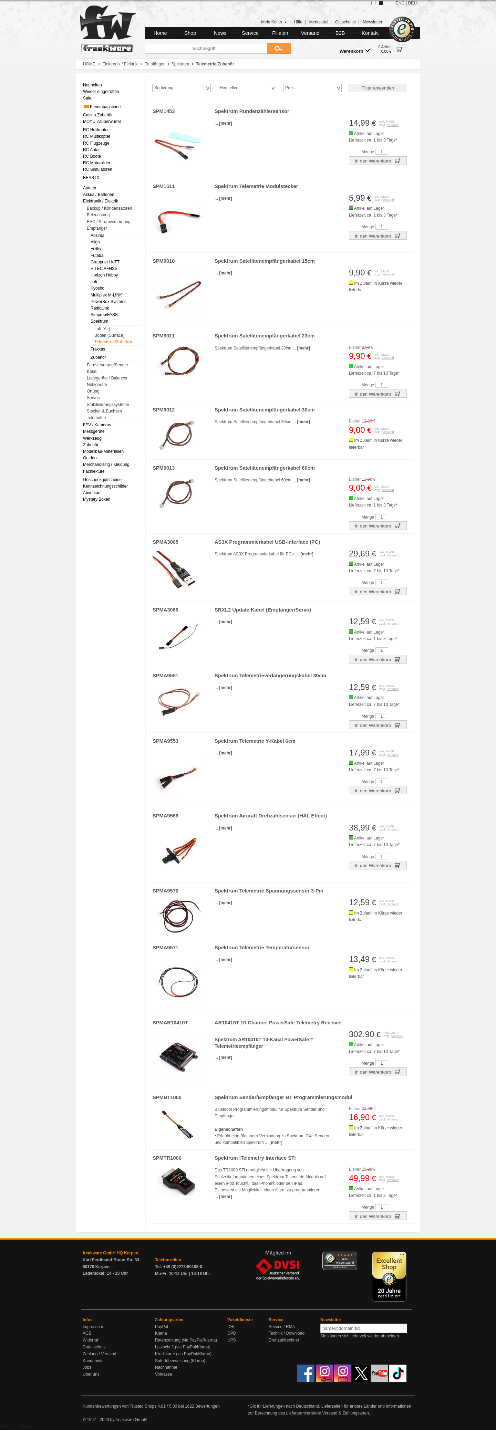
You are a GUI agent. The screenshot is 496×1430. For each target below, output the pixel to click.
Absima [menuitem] (97, 235)
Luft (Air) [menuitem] (102, 328)
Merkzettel (318, 22)
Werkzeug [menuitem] (92, 438)
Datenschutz (94, 1347)
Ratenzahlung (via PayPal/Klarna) (186, 1340)
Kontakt (370, 33)
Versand (310, 33)
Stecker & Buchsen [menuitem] (104, 411)
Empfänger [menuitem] (97, 228)
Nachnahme (166, 1367)
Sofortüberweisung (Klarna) (180, 1360)
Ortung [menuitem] (93, 391)
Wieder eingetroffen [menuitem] (101, 91)
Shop (190, 33)
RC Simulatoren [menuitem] (97, 169)
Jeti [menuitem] (94, 281)
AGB (87, 1333)
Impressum (93, 1326)
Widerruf (90, 1340)
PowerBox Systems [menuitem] (108, 301)
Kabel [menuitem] (92, 371)
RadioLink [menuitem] (100, 308)
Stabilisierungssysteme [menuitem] (108, 404)
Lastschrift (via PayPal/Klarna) (182, 1347)
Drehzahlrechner (284, 1340)
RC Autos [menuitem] (92, 149)
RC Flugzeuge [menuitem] (96, 143)
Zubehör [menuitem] (98, 357)
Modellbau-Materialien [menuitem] (103, 451)
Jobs (87, 1367)
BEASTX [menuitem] (91, 177)
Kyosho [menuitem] (97, 288)
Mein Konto (274, 22)
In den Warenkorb (378, 160)
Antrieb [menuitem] (89, 188)
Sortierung (163, 87)
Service (250, 33)
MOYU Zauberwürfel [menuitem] (102, 121)
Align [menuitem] (95, 242)
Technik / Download (286, 1333)
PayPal (161, 1326)
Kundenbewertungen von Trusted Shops (119, 1406)
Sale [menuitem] (87, 98)
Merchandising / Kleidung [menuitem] (106, 464)
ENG (400, 3)
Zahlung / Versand (99, 1353)
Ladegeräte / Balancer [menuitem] (107, 378)
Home (160, 33)
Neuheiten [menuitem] (92, 85)
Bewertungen (207, 1406)
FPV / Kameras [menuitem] (97, 424)
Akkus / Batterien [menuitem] (98, 194)
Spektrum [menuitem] (99, 321)
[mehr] (225, 123)
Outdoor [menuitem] (90, 458)
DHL (231, 1326)
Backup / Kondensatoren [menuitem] (109, 208)
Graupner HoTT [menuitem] (105, 262)
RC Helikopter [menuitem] (96, 129)
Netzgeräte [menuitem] (97, 384)
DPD (231, 1333)
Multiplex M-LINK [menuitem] (106, 295)
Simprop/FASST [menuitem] (105, 314)
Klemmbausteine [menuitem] (102, 106)
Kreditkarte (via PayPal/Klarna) (183, 1353)
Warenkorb (355, 51)
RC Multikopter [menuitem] (96, 136)
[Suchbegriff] (206, 48)
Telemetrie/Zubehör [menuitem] (113, 342)
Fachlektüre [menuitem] (94, 471)
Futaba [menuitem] (97, 255)
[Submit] (279, 48)
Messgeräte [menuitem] (94, 431)
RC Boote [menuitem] (92, 156)
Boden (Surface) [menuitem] (109, 335)
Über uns (91, 1374)
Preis (289, 87)
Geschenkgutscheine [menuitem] (102, 479)
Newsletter (372, 22)
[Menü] (353, 1256)
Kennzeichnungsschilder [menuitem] (105, 486)
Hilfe (298, 22)
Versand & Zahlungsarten (345, 1413)
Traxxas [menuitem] (98, 349)
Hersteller (228, 87)
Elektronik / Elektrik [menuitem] (100, 201)
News (220, 33)
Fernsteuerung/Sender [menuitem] (107, 365)
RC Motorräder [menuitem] (96, 162)
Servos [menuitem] (93, 397)
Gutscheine (345, 22)
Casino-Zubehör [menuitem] (98, 115)
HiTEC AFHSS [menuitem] (104, 268)
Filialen (280, 33)
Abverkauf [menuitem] (92, 492)
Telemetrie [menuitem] (96, 417)
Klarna (161, 1333)
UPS (231, 1340)
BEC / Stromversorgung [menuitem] (109, 221)
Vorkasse (163, 1374)
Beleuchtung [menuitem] (98, 214)
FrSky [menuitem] (96, 248)
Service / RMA (282, 1326)
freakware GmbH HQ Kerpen (110, 1253)
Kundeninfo (93, 1360)
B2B (340, 33)
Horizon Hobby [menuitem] (104, 275)
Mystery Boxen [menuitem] (96, 499)
